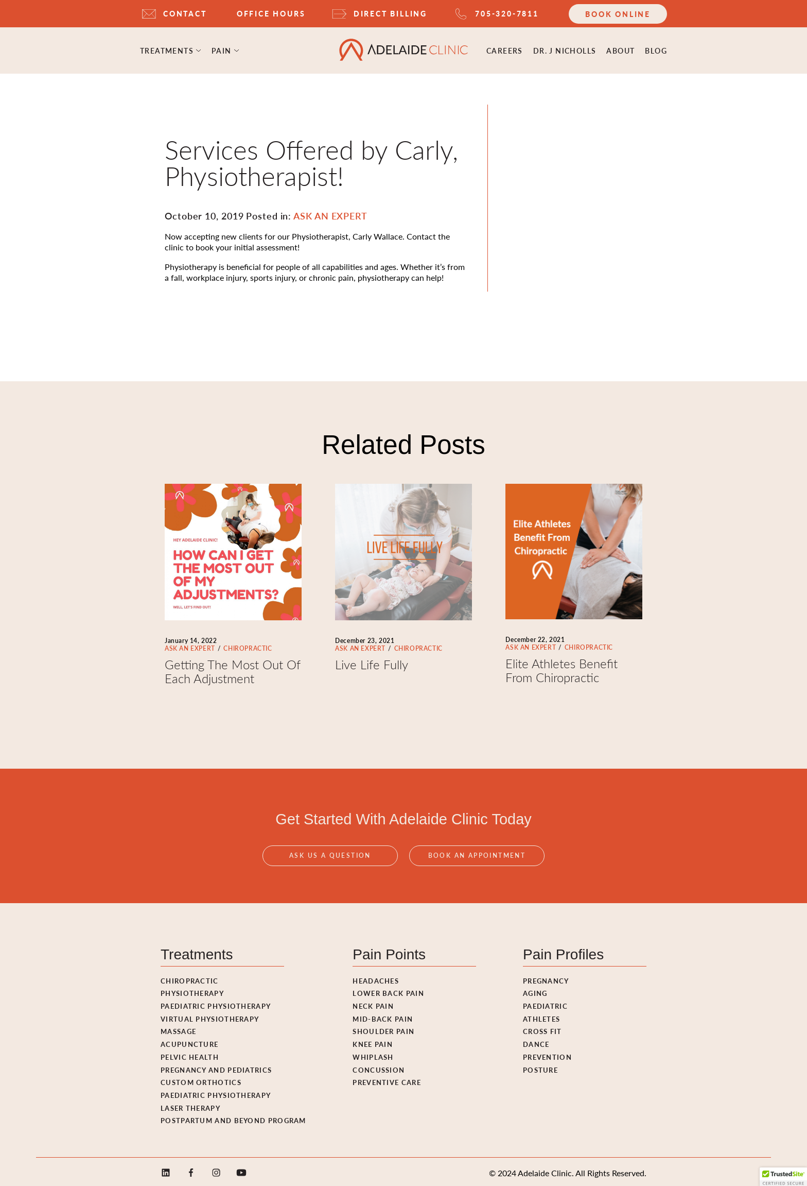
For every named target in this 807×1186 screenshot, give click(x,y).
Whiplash (373, 1054)
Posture (540, 1067)
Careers (504, 49)
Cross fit (542, 1028)
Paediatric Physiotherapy (216, 1003)
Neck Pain (373, 1003)
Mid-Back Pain (383, 1016)
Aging (535, 990)
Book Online (618, 14)
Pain (222, 49)
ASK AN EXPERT (190, 645)
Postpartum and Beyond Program (233, 1117)
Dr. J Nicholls (565, 49)
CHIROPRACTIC (247, 645)
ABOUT (620, 49)
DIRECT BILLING (390, 13)
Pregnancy (546, 977)
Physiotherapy (192, 990)
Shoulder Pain (383, 1028)
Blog (656, 49)
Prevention (547, 1054)
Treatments (167, 49)
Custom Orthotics (201, 1079)
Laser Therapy (190, 1105)
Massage (178, 1028)
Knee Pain (373, 1041)
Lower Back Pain (388, 990)
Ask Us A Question (330, 864)
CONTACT (185, 13)
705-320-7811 (507, 13)
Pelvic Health (190, 1054)
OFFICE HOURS (271, 13)
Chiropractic (190, 977)
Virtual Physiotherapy (210, 1016)
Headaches (376, 977)
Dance (536, 1041)
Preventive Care (387, 1079)
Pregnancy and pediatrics (216, 1067)
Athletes (541, 1016)
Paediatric (545, 1003)
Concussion (379, 1067)
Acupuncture (189, 1041)
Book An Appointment (477, 864)
